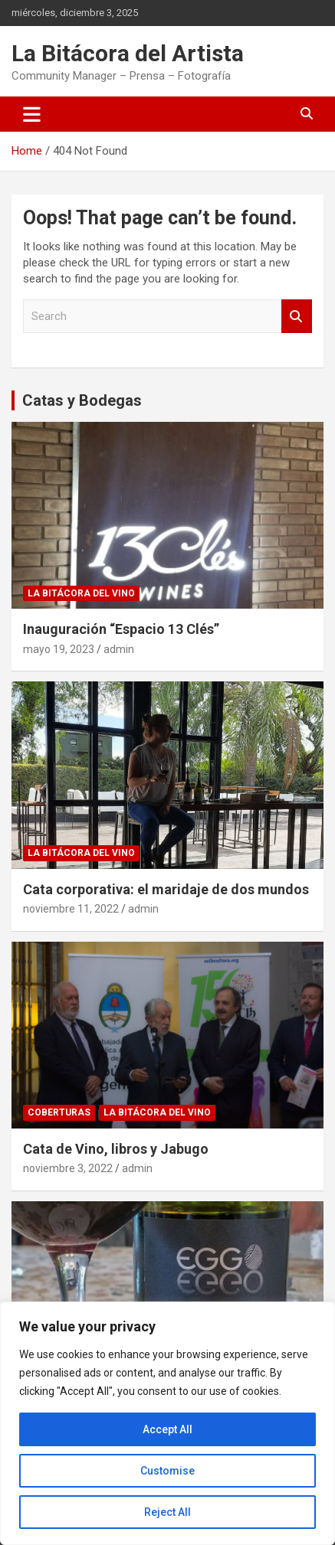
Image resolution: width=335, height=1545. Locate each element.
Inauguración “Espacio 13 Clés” (121, 629)
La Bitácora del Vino (81, 593)
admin (118, 649)
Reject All (167, 1512)
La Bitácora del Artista (127, 53)
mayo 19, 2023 (58, 649)
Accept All (167, 1429)
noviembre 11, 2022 (71, 909)
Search (296, 316)
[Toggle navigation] (31, 114)
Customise (167, 1471)
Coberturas (59, 1112)
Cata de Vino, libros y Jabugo (116, 1149)
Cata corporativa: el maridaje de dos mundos (166, 889)
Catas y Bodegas (82, 400)
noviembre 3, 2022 (68, 1168)
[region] (167, 1423)
